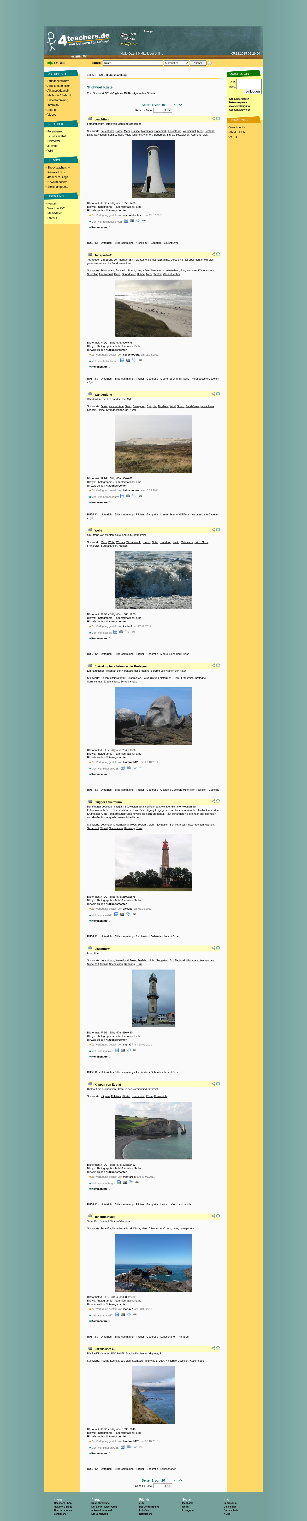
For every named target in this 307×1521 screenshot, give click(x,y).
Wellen (157, 274)
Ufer (138, 270)
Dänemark (160, 131)
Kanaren (184, 1336)
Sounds (52, 110)
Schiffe (112, 134)
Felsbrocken (134, 677)
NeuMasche (146, 1514)
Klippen (105, 1096)
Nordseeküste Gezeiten (205, 378)
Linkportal (53, 141)
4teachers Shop (62, 1503)
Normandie (138, 1096)
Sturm (180, 406)
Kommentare (99, 227)
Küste (146, 270)
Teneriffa (106, 1228)
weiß (205, 134)
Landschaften (168, 1204)
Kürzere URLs (56, 172)
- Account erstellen (238, 99)
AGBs (227, 1514)
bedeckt (91, 409)
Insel (120, 134)
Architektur (142, 242)
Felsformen (164, 677)
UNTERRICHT (57, 73)
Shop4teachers (58, 167)
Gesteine (214, 789)
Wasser (120, 542)
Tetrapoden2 (103, 255)
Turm (139, 828)
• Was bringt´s (236, 127)
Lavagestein (187, 1228)
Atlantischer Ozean (160, 1228)
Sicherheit (159, 134)
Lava (175, 1228)
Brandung (165, 542)
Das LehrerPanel (100, 1503)
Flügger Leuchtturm (108, 802)
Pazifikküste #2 (104, 1349)
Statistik (52, 218)
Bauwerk (120, 270)
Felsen (105, 677)
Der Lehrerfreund (149, 1506)
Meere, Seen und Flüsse (174, 378)
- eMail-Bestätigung (239, 106)
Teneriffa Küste (104, 1217)
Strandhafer (129, 274)
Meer (127, 131)
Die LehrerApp (99, 1514)
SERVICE (54, 160)
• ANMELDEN (236, 132)
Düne (117, 274)
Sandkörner (192, 406)
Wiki (50, 150)
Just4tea (52, 146)
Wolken (184, 1360)
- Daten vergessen (238, 102)
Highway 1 (151, 1360)
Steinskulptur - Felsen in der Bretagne (120, 666)
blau (128, 1360)
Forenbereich (56, 131)
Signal (170, 134)
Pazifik (104, 1360)
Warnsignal (189, 131)
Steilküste (138, 1360)
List (155, 406)
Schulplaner (60, 1514)
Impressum (230, 1503)
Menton (123, 545)
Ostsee (135, 131)
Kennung (196, 134)
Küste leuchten (133, 134)
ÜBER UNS (55, 196)
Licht (90, 134)
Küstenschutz (206, 270)
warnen (147, 134)
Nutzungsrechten (116, 210)
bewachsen (207, 406)
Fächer (140, 378)
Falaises (116, 1096)
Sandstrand (158, 270)
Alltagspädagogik (58, 90)
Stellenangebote (57, 186)
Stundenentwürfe (58, 81)
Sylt (183, 270)
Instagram (188, 1510)
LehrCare (144, 1510)
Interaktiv (53, 105)
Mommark (147, 131)
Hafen (119, 131)
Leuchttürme (171, 242)
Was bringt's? (56, 208)
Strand (131, 270)
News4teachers (57, 182)
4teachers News (63, 1510)
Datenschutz (231, 1510)
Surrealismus (94, 681)
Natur (155, 542)
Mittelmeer (187, 542)
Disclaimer (230, 1506)
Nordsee (192, 270)
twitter (185, 1506)
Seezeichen (182, 134)
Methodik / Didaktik (59, 95)
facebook (187, 1503)
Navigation (100, 134)
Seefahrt (210, 131)
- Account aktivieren (239, 109)
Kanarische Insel (122, 1228)
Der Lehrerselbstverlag (104, 1506)
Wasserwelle (133, 542)
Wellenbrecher (171, 274)
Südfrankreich (109, 545)
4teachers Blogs (57, 177)
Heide (101, 409)
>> (179, 104)
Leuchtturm (102, 119)
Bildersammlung (57, 100)
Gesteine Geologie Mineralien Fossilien (183, 789)
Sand (128, 406)
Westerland (172, 270)
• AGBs (232, 137)
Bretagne (200, 677)
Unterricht (106, 242)
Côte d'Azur (201, 542)
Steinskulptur (117, 677)
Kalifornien (172, 1360)
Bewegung (139, 406)
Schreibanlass (128, 681)
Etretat (126, 1096)
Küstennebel (197, 1360)
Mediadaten (55, 213)
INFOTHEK (55, 124)
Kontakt (52, 203)
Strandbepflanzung (117, 409)
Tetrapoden (107, 270)
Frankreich (93, 545)
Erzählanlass (111, 681)
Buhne (141, 274)
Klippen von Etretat (107, 1084)
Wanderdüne (103, 394)
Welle (98, 530)
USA (161, 1360)
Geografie (152, 378)
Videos (51, 114)
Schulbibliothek (57, 136)
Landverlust (106, 274)
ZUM (141, 1503)
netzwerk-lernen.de (102, 1510)
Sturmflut (92, 274)
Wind (173, 406)
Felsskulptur (150, 677)
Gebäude (156, 242)
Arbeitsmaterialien (59, 86)
